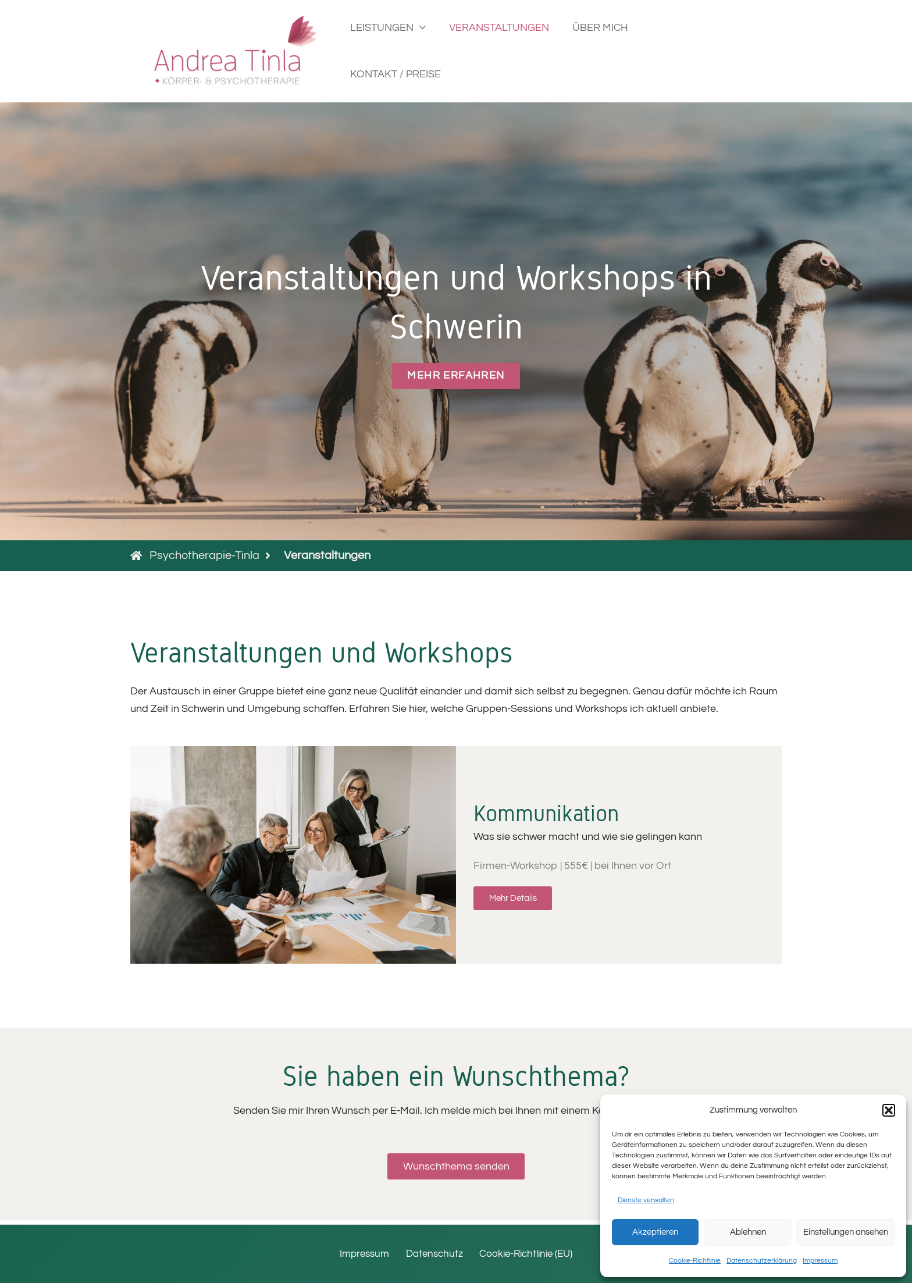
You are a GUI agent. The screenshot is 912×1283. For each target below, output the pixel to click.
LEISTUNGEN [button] (395, 51)
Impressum (820, 1260)
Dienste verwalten (646, 1200)
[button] (889, 1110)
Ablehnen (748, 1232)
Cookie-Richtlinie (695, 1260)
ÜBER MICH (602, 50)
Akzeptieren (655, 1232)
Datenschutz (433, 1253)
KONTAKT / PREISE (696, 50)
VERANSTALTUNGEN (504, 50)
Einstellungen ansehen (845, 1232)
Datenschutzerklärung (761, 1260)
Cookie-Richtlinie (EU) (523, 1253)
